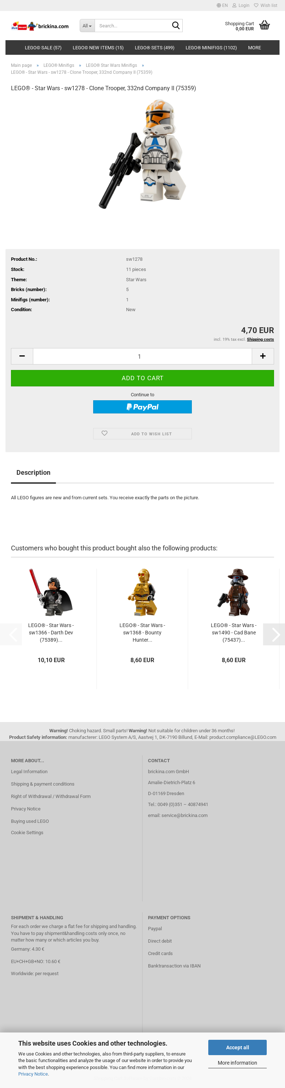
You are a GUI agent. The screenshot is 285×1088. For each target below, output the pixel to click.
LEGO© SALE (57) (43, 47)
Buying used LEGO (30, 821)
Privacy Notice (33, 1074)
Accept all (237, 1047)
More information (237, 1063)
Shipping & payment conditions (43, 784)
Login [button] (241, 5)
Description (33, 472)
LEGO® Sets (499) (155, 47)
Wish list (265, 5)
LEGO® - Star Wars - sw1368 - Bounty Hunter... (142, 632)
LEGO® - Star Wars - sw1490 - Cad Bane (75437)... (233, 632)
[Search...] (87, 25)
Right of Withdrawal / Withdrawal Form (51, 796)
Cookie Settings (27, 832)
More (254, 47)
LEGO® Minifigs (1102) (211, 47)
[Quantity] (142, 356)
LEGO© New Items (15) (98, 47)
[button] (222, 5)
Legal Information (29, 771)
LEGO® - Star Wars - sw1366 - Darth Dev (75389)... (51, 632)
